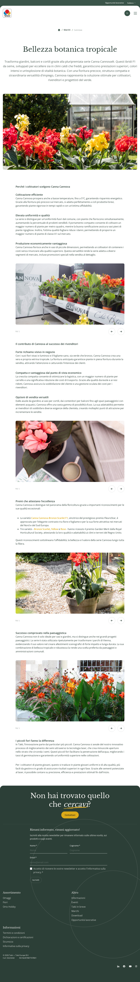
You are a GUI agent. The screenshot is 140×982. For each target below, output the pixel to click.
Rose (63, 529)
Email (32, 857)
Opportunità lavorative (114, 3)
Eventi (74, 902)
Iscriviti (35, 880)
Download (76, 915)
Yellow (54, 529)
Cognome (74, 845)
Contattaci (70, 814)
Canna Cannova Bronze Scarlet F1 (49, 518)
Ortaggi (7, 898)
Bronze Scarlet (42, 529)
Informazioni (78, 898)
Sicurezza (8, 941)
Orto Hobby (9, 906)
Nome (33, 845)
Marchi (67, 30)
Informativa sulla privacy (16, 946)
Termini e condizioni (14, 932)
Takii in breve (78, 906)
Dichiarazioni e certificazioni (18, 937)
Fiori (5, 902)
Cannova (78, 30)
